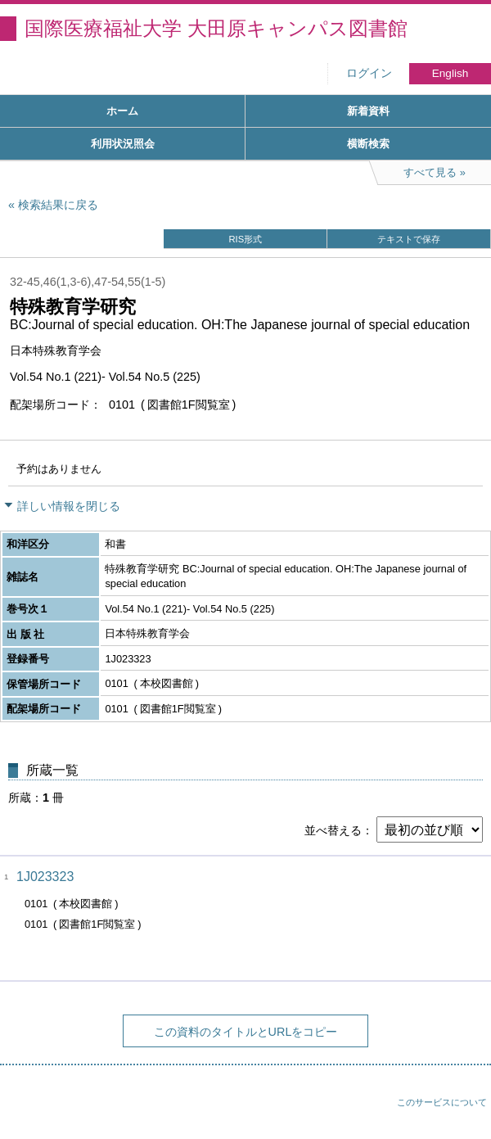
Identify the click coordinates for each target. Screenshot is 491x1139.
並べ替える (333, 830)
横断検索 (368, 144)
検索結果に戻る (58, 204)
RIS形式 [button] (245, 239)
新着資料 (368, 111)
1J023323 (45, 877)
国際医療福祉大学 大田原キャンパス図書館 (216, 28)
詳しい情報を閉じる (68, 506)
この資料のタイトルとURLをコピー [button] (246, 1031)
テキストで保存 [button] (408, 239)
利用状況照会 (123, 144)
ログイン (369, 73)
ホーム (122, 111)
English (450, 73)
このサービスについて (442, 1102)
